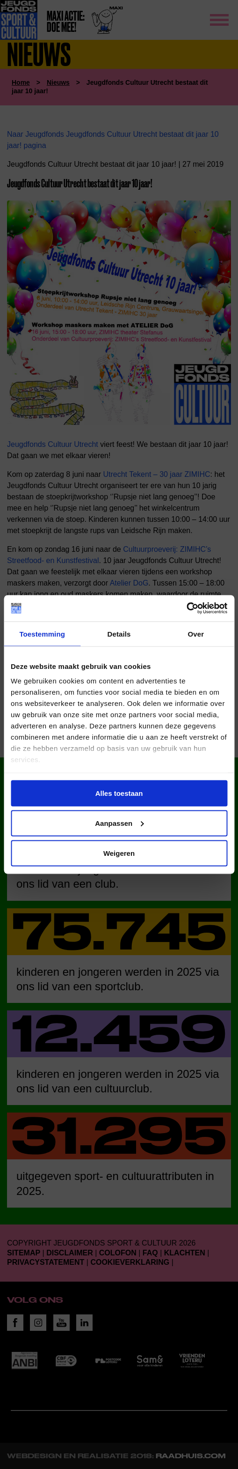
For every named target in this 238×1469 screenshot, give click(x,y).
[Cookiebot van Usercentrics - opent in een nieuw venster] (186, 608)
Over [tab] (196, 634)
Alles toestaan (119, 793)
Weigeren (119, 853)
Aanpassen (119, 823)
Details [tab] (119, 634)
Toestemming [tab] (42, 634)
